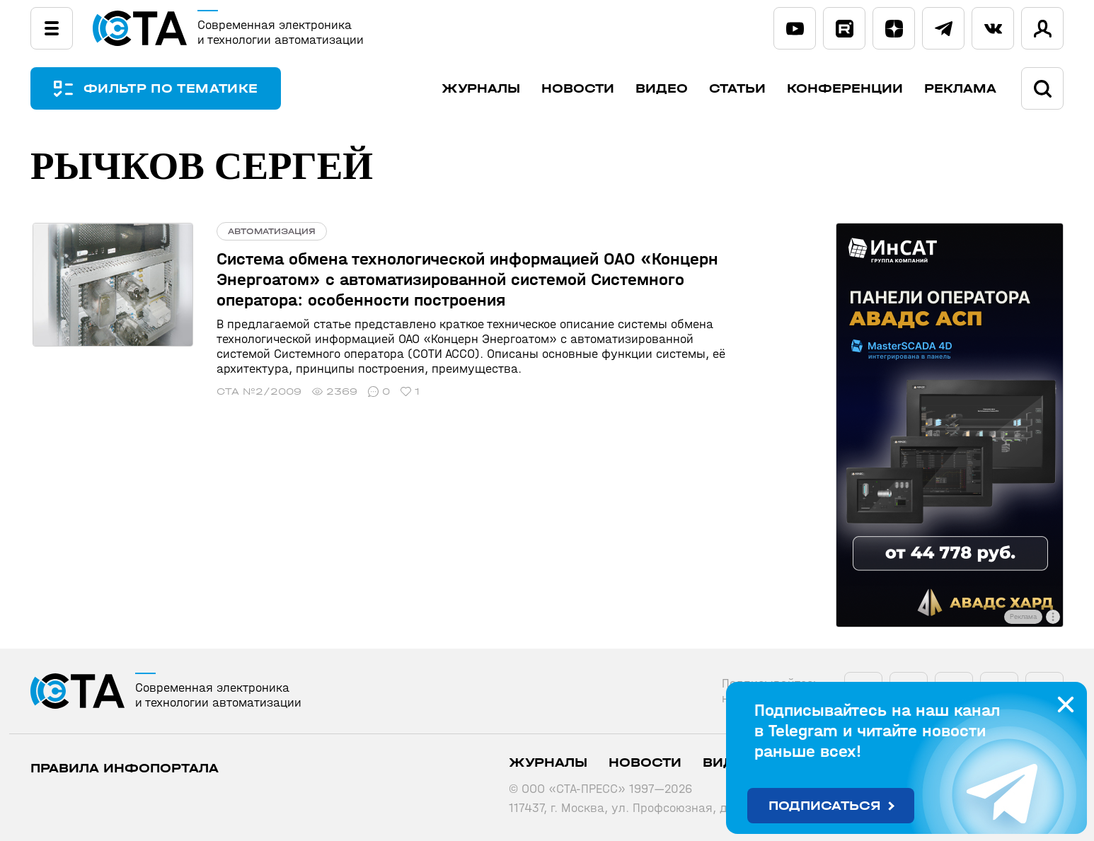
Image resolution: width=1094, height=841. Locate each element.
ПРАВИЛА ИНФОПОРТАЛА (124, 768)
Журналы (481, 88)
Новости (577, 88)
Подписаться (824, 806)
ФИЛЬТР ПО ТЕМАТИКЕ (172, 88)
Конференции (845, 88)
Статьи (737, 88)
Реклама (960, 88)
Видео (661, 88)
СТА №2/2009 (254, 391)
